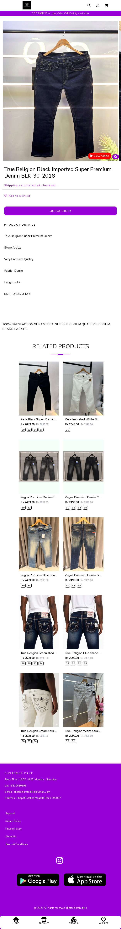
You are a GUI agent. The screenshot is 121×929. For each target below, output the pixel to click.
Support (10, 813)
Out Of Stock (60, 211)
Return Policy (13, 821)
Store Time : (31, 779)
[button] (106, 5)
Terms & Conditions (16, 844)
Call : (15, 786)
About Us (10, 837)
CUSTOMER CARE (19, 773)
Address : (33, 798)
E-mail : (27, 792)
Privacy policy (13, 829)
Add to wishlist (17, 196)
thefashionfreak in (76, 908)
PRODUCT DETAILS (20, 225)
